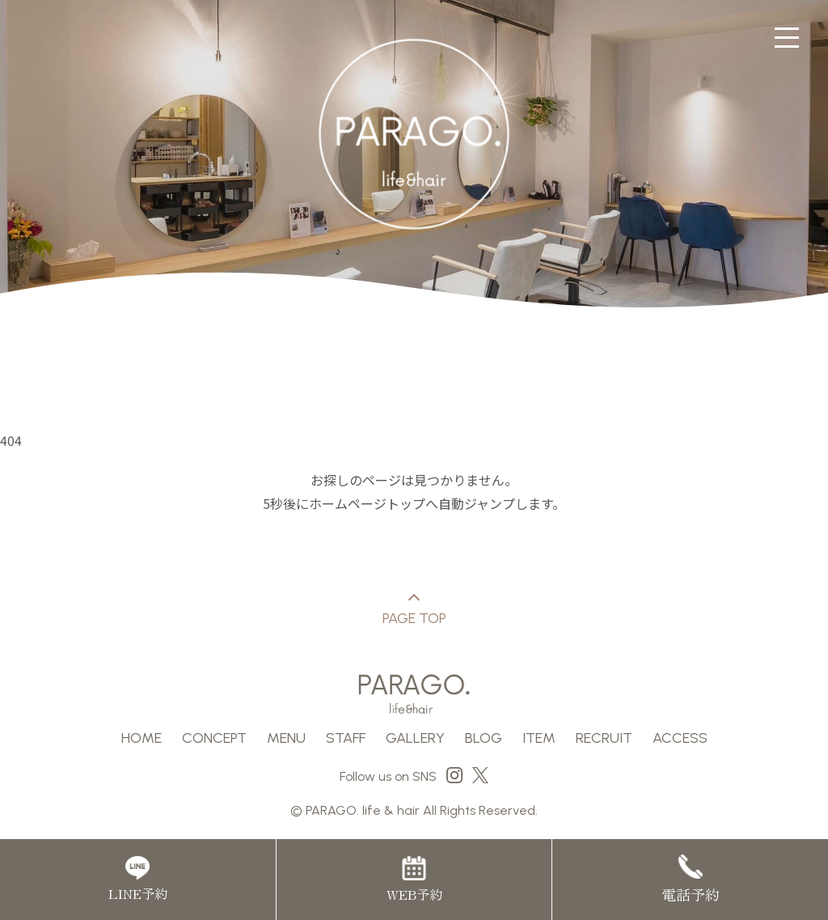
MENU (286, 738)
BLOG (483, 738)
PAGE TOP (414, 611)
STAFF (345, 738)
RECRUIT (604, 738)
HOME (141, 738)
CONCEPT (214, 738)
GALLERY (415, 738)
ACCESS (680, 738)
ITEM (539, 738)
